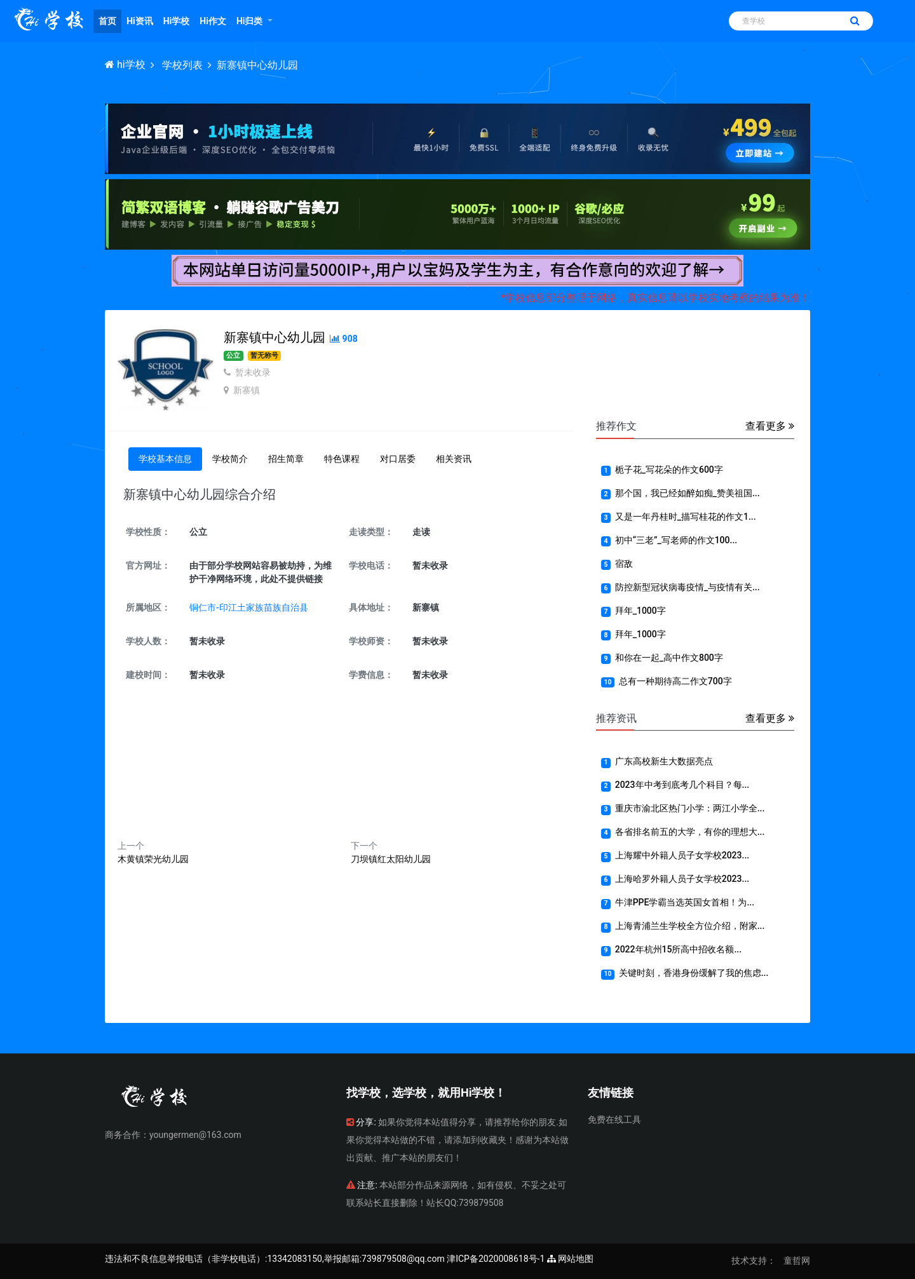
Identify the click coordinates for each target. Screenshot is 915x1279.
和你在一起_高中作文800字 (669, 658)
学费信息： (371, 675)
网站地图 (570, 1259)
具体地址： (371, 607)
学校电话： (371, 565)
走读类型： (371, 532)
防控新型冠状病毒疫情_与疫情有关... (687, 587)
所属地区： (148, 607)
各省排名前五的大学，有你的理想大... (690, 832)
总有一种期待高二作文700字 (675, 681)
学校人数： (148, 641)
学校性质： (148, 532)
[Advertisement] (678, 345)
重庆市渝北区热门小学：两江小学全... (690, 808)
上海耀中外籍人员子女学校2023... (682, 855)
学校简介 (230, 459)
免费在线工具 (614, 1119)
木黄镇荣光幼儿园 (153, 859)
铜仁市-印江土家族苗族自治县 (248, 607)
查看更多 (769, 426)
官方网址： (148, 565)
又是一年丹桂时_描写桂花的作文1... (685, 516)
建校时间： (148, 675)
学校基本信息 (165, 459)
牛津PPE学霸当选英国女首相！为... (684, 902)
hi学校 (125, 64)
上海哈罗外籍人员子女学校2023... (682, 879)
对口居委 (398, 459)
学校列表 (181, 65)
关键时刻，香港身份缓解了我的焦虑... (694, 973)
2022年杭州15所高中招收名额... (678, 949)
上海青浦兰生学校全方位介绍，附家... (690, 926)
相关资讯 (453, 459)
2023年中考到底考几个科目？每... (682, 785)
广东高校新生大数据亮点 (664, 761)
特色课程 (342, 459)
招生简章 (286, 459)
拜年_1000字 (640, 611)
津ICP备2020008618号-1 (496, 1259)
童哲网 (796, 1260)
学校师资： (371, 641)
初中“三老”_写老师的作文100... (676, 540)
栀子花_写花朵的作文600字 (669, 469)
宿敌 (624, 563)
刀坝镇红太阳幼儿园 (391, 859)
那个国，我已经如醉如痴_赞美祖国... (687, 493)
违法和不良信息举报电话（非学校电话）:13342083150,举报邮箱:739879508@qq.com (275, 1259)
